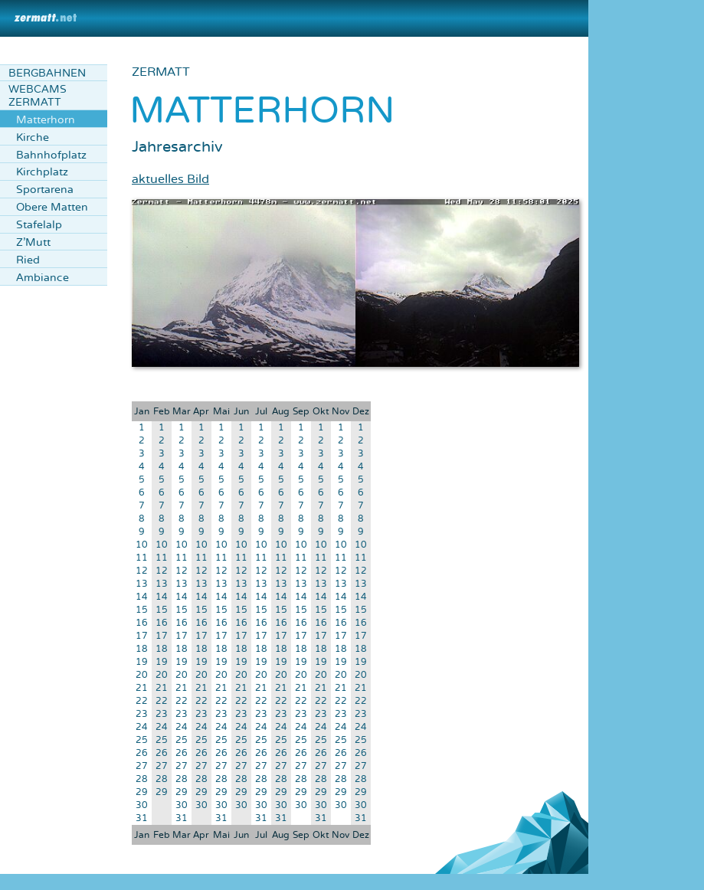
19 (142, 662)
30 (142, 805)
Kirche (32, 137)
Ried (28, 260)
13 (142, 584)
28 (142, 779)
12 (142, 571)
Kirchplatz (42, 171)
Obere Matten (52, 207)
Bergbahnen (47, 73)
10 (142, 545)
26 (142, 753)
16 (142, 623)
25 (142, 740)
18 (142, 649)
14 (142, 597)
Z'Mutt (33, 242)
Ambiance (42, 277)
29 (142, 792)
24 (142, 727)
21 (142, 688)
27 (142, 766)
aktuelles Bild (170, 179)
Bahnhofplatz (51, 155)
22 (142, 701)
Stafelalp (39, 224)
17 (142, 636)
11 (142, 558)
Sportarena (45, 189)
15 (142, 610)
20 (142, 675)
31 (142, 818)
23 (142, 714)
